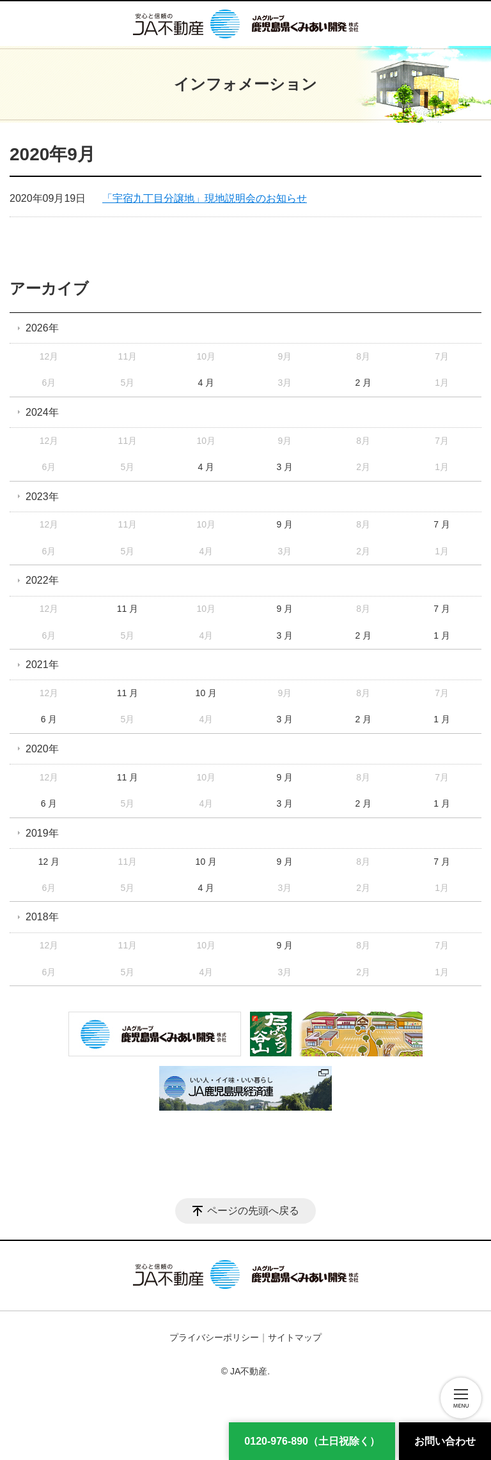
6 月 (49, 719)
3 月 (284, 467)
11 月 (127, 609)
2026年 (42, 328)
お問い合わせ (445, 1441)
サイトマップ (295, 1337)
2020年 (42, 748)
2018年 (42, 916)
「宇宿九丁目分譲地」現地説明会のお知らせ (204, 198)
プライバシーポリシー (214, 1337)
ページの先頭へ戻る (253, 1210)
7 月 (441, 524)
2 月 (363, 382)
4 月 (206, 382)
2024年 (42, 412)
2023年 (42, 496)
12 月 (48, 861)
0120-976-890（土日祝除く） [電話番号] (312, 1441)
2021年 (42, 664)
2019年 (42, 833)
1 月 (441, 635)
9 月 (284, 524)
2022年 (42, 580)
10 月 (206, 693)
